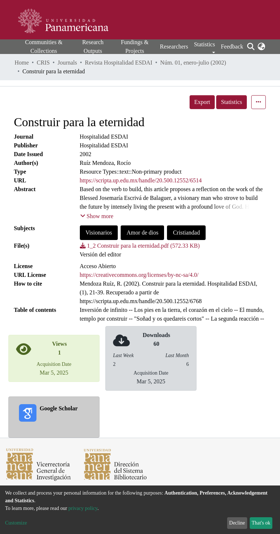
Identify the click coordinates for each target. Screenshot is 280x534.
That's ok (261, 523)
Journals (67, 62)
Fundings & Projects (134, 46)
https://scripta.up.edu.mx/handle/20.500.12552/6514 (141, 180)
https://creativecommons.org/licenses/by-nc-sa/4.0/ (139, 275)
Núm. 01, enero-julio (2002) (193, 62)
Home (22, 62)
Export (202, 102)
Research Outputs (93, 46)
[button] (261, 46)
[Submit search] (250, 46)
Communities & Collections (44, 46)
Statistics (231, 102)
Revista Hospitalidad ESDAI (118, 62)
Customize (16, 523)
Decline (237, 523)
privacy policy (83, 508)
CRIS (43, 62)
